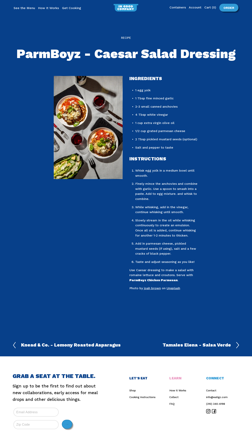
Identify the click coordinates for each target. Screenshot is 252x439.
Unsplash (173, 288)
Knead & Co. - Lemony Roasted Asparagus (67, 345)
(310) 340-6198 (215, 403)
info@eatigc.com (217, 397)
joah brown (152, 288)
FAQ (172, 403)
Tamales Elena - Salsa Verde (201, 345)
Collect (174, 397)
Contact (211, 390)
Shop (132, 390)
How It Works (177, 390)
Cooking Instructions (142, 397)
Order (226, 7)
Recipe (126, 38)
